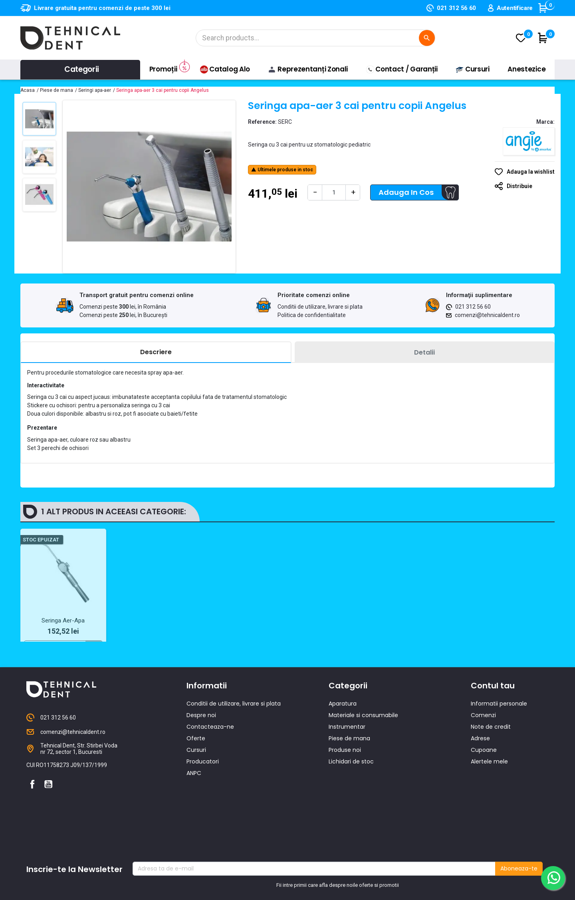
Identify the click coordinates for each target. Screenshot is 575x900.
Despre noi (201, 739)
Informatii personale (499, 727)
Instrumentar (347, 751)
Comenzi (483, 739)
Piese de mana (349, 762)
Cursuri (196, 774)
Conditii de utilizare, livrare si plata (320, 306)
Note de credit (491, 751)
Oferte (195, 762)
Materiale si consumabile (363, 739)
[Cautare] (315, 38)
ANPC (193, 797)
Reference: (262, 122)
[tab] (155, 352)
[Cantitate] (334, 192)
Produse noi (345, 774)
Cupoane (484, 774)
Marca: (545, 122)
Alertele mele (489, 785)
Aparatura (343, 727)
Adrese (480, 762)
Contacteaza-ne (210, 751)
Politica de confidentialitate (312, 315)
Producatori (202, 785)
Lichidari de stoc (351, 785)
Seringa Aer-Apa (63, 620)
